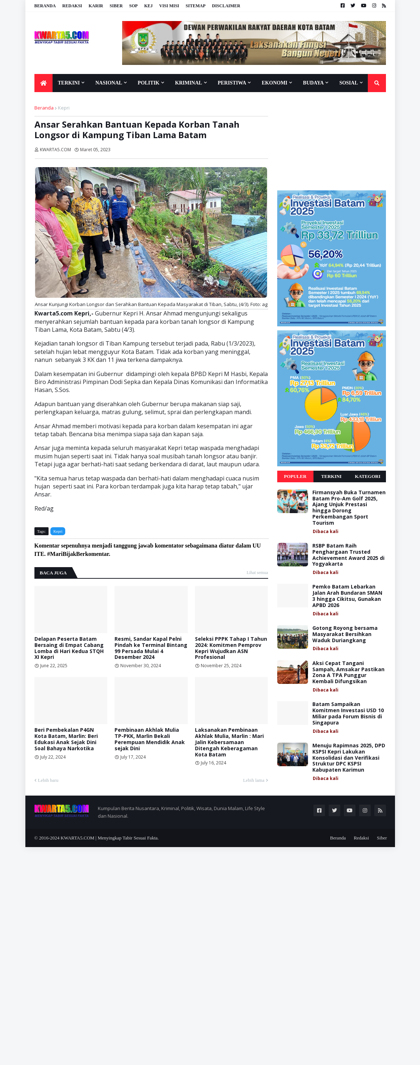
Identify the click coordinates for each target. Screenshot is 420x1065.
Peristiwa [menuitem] (232, 83)
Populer (295, 476)
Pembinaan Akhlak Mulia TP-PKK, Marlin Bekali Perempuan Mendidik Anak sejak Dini (150, 739)
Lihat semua (257, 572)
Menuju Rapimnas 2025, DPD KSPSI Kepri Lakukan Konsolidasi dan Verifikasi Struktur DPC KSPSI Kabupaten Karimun (348, 758)
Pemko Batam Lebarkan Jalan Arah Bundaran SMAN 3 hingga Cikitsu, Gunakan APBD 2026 (347, 596)
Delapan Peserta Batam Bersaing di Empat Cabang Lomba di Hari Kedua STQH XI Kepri (69, 648)
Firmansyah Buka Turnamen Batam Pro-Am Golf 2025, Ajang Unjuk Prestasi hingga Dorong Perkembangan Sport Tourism (349, 508)
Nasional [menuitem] (108, 83)
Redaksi (72, 5)
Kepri (64, 107)
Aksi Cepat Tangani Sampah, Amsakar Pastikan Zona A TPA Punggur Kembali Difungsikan (348, 672)
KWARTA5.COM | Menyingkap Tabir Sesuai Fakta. (110, 838)
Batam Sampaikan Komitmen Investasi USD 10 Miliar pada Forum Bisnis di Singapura (348, 713)
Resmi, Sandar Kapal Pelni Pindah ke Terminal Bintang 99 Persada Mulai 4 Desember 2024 (151, 648)
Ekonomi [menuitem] (274, 83)
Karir (96, 5)
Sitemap (195, 5)
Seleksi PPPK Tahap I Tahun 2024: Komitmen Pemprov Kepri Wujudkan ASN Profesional (231, 648)
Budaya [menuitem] (313, 83)
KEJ (148, 5)
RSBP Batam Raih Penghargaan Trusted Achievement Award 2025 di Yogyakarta (348, 555)
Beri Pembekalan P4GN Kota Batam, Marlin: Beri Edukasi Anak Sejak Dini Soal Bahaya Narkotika (66, 739)
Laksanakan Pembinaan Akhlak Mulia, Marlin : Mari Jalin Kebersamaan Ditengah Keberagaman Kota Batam (229, 742)
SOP (133, 5)
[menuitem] (43, 83)
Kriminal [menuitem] (188, 83)
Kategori (368, 476)
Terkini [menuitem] (69, 83)
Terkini (331, 476)
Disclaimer (226, 5)
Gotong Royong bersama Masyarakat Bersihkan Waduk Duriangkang (345, 634)
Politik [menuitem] (148, 83)
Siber (116, 5)
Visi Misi (169, 5)
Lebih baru (48, 780)
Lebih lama (254, 780)
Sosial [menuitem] (348, 83)
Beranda (45, 5)
